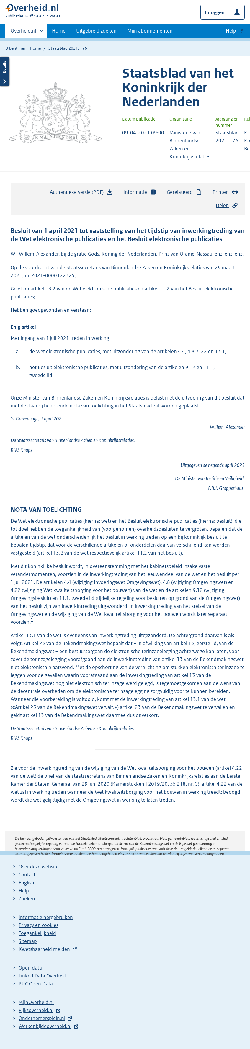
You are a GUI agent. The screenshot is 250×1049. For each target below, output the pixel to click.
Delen (227, 205)
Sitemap (28, 941)
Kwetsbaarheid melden (44, 949)
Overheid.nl (23, 32)
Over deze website (39, 866)
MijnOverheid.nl (36, 1002)
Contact (27, 874)
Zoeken (27, 898)
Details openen (4, 71)
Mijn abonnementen (150, 30)
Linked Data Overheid (42, 975)
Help (24, 890)
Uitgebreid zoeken (96, 30)
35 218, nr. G (184, 784)
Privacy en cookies (38, 925)
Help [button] (231, 30)
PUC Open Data (36, 983)
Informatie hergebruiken (46, 917)
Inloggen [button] (215, 12)
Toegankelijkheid (37, 933)
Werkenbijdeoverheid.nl (45, 1026)
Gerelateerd (184, 192)
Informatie (139, 192)
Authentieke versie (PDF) (81, 193)
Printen (225, 192)
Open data (30, 967)
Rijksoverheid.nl (36, 1010)
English (26, 882)
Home (59, 30)
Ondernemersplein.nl (42, 1018)
